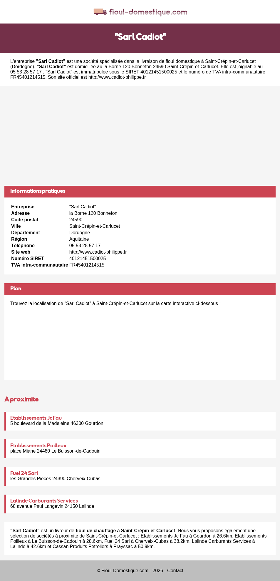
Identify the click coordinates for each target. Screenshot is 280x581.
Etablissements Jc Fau (36, 418)
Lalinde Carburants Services (44, 501)
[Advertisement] (140, 136)
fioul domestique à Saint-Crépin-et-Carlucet (211, 61)
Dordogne (22, 66)
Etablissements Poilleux (38, 446)
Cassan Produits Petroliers (80, 546)
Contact (175, 570)
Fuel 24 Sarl (24, 473)
